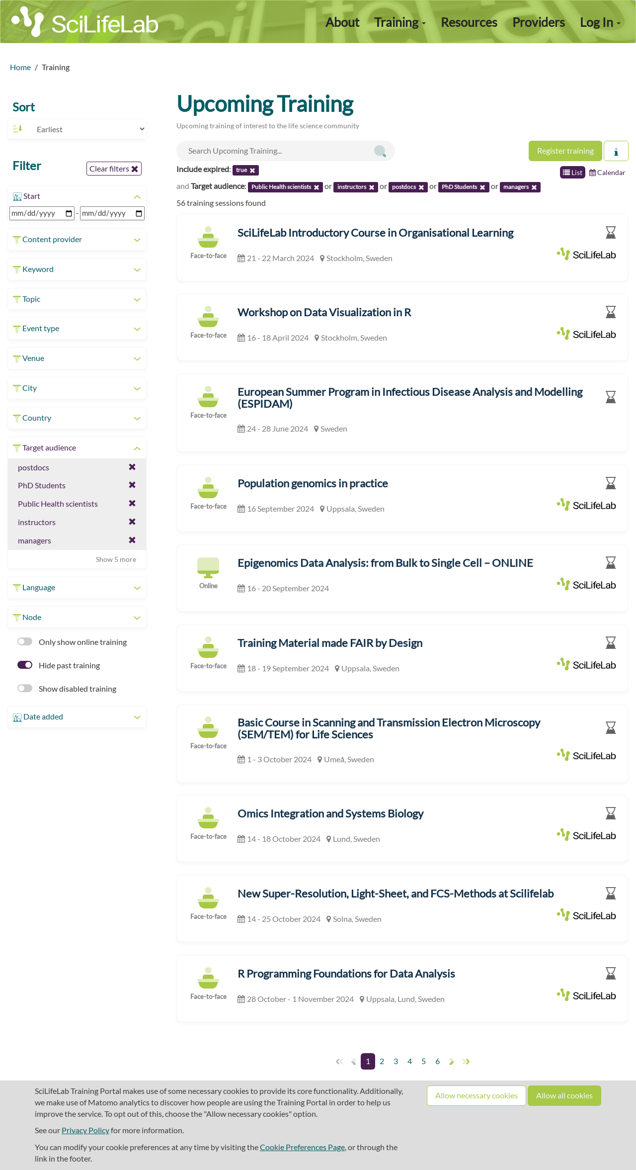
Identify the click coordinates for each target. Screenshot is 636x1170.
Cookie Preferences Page (302, 1147)
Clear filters (114, 169)
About (342, 21)
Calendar (607, 172)
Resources (469, 21)
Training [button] (400, 21)
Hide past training (58, 665)
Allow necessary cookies (476, 1095)
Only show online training (72, 641)
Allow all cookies (564, 1095)
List (572, 172)
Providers (538, 21)
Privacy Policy (85, 1130)
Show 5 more (116, 559)
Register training (565, 150)
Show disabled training (66, 688)
